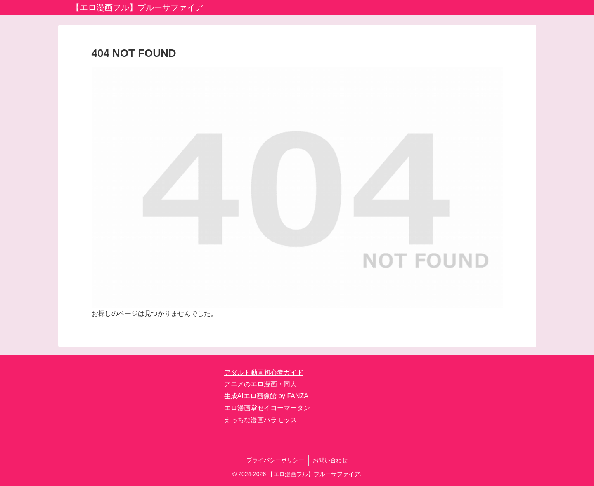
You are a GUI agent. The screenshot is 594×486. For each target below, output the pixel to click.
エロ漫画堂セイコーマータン (267, 407)
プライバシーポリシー (275, 460)
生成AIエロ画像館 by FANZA (266, 395)
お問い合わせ (330, 460)
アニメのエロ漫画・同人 (260, 383)
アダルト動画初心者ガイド (263, 372)
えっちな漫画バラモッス (260, 419)
